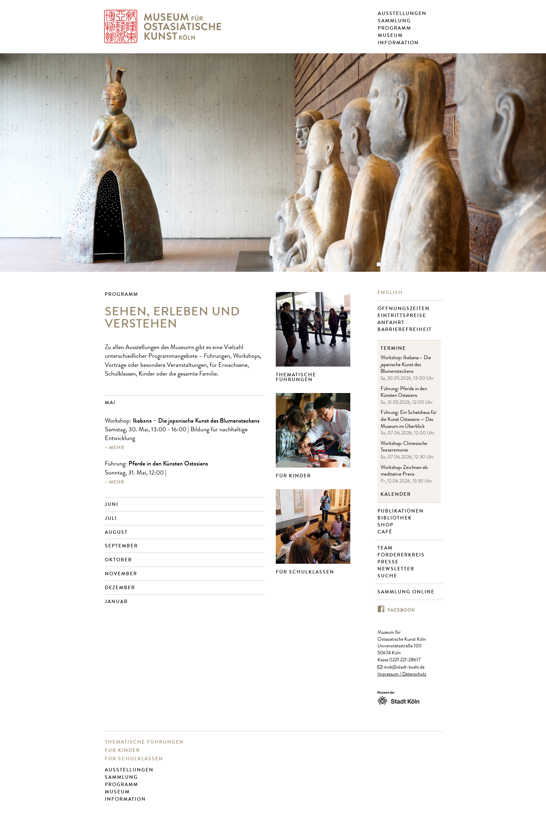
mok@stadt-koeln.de (404, 667)
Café (385, 532)
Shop (386, 525)
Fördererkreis (402, 555)
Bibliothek (395, 518)
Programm (394, 28)
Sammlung (394, 21)
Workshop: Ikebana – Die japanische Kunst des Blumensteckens (406, 365)
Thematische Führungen (296, 377)
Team (386, 548)
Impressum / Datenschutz (401, 674)
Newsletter (396, 569)
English (391, 292)
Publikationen (401, 511)
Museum (390, 35)
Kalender (396, 494)
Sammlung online (406, 592)
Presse (388, 562)
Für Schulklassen (305, 572)
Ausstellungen (402, 13)
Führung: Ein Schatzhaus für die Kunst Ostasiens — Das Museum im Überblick (409, 419)
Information (398, 43)
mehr (116, 447)
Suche (388, 576)
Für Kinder (293, 475)
